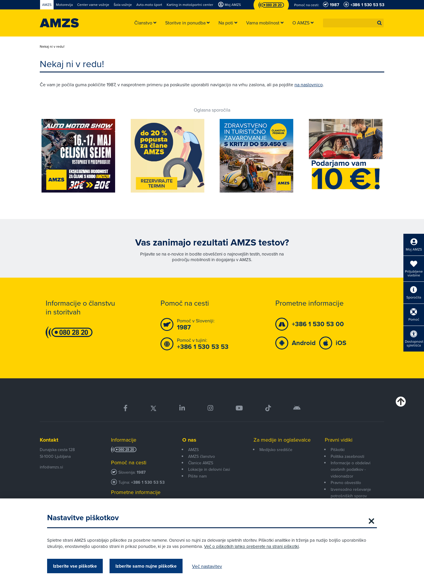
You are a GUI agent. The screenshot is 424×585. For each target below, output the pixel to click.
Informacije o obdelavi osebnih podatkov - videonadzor (350, 469)
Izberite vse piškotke (75, 566)
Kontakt (49, 440)
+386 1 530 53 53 (148, 482)
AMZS (193, 450)
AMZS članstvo (201, 456)
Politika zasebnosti (347, 456)
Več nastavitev (207, 566)
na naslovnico (308, 84)
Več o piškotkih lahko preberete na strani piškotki (251, 546)
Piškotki (337, 450)
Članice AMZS (200, 463)
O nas (189, 440)
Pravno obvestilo (346, 482)
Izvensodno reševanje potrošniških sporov (351, 492)
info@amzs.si (51, 467)
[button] (379, 23)
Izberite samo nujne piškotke (146, 566)
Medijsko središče (275, 450)
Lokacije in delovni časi (209, 469)
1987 (141, 472)
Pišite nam (197, 476)
